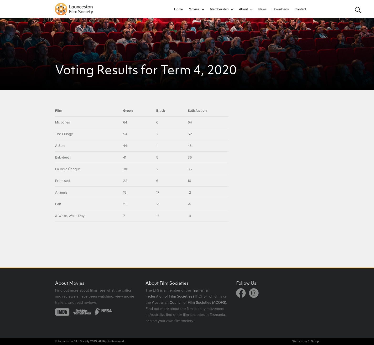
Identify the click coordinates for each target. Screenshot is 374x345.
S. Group (313, 341)
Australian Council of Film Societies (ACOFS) (189, 302)
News (262, 9)
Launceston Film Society (73, 341)
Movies (194, 9)
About (243, 9)
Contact (300, 9)
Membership (219, 9)
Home (178, 9)
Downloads (280, 9)
